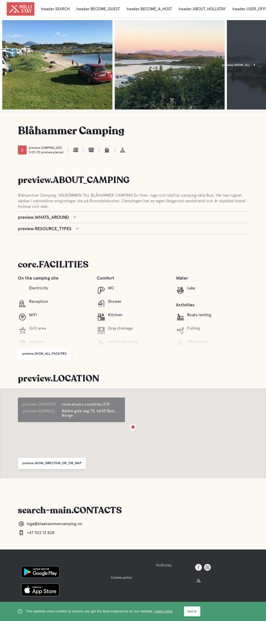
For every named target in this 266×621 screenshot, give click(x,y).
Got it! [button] (192, 611)
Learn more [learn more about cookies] (163, 611)
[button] (133, 428)
